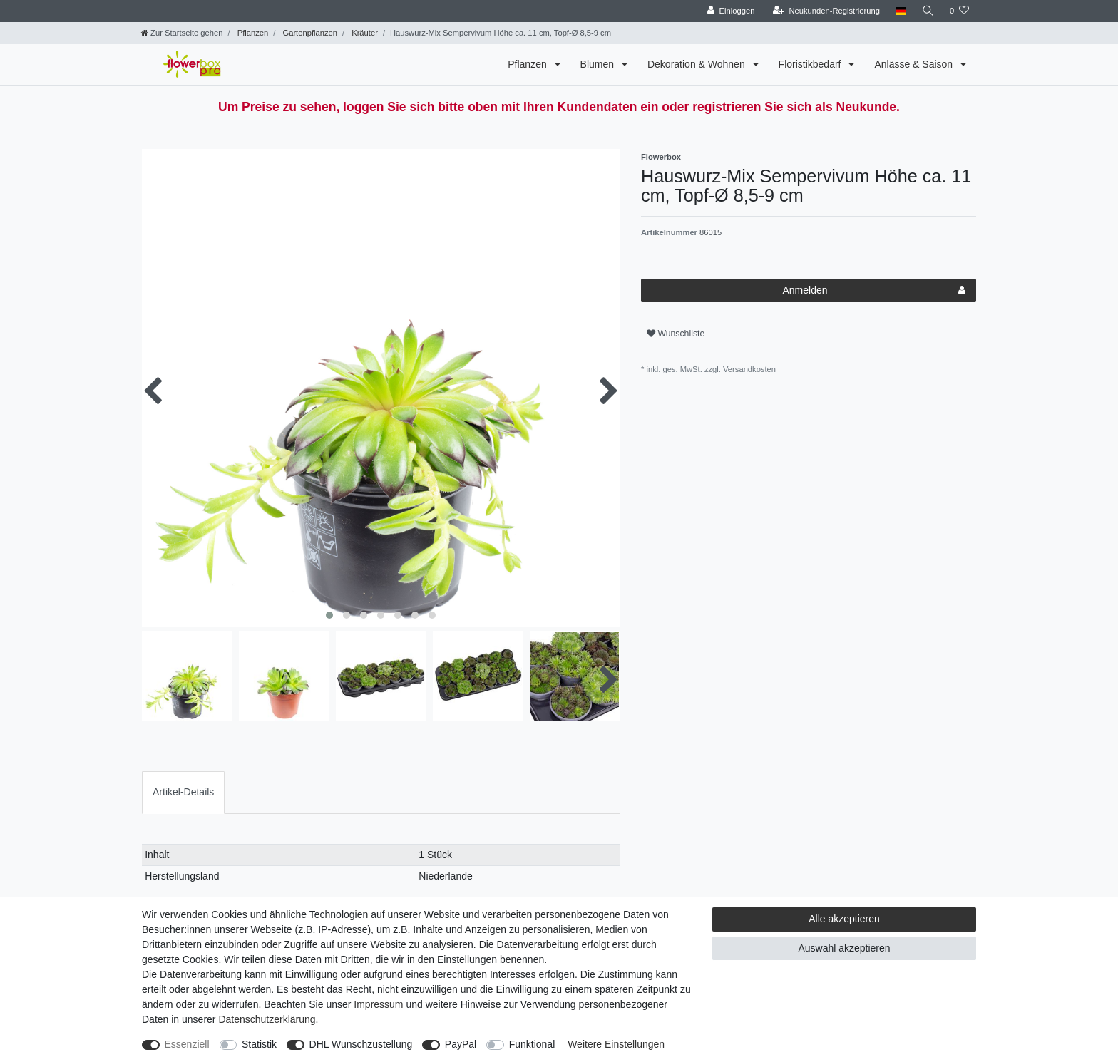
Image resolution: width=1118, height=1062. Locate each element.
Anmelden (873, 290)
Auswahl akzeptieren (844, 948)
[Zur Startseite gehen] (181, 33)
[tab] (183, 792)
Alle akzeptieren (844, 918)
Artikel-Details (183, 792)
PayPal (460, 1044)
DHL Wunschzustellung (361, 1044)
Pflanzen (252, 33)
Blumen (598, 64)
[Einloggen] (729, 11)
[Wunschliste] (959, 11)
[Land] (899, 11)
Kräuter (363, 33)
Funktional (532, 1044)
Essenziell (187, 1044)
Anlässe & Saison (914, 64)
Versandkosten (748, 369)
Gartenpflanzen (308, 33)
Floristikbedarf (811, 64)
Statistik (259, 1044)
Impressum (378, 1004)
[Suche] (927, 11)
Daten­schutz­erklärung (266, 1019)
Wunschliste (675, 334)
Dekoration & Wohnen (697, 64)
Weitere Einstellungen (616, 1044)
